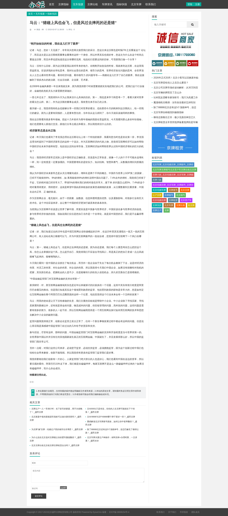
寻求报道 (184, 512)
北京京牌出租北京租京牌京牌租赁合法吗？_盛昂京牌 (55, 445)
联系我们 (150, 4)
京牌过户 (157, 210)
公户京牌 (157, 195)
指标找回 (52, 14)
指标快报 (121, 4)
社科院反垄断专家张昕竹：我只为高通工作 (176, 97)
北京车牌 (136, 4)
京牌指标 (63, 4)
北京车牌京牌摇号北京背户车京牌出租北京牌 (174, 169)
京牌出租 (92, 4)
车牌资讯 (107, 4)
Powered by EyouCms (91, 512)
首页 (51, 4)
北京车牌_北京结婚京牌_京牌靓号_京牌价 (173, 164)
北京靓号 (180, 195)
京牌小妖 (157, 180)
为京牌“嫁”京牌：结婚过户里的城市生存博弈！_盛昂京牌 (57, 429)
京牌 (166, 210)
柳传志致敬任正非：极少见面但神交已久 (174, 117)
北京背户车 (186, 200)
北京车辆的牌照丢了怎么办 (167, 92)
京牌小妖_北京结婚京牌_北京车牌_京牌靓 (173, 174)
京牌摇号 (173, 190)
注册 (197, 4)
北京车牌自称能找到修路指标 (169, 112)
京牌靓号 (168, 195)
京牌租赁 (173, 200)
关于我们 (172, 512)
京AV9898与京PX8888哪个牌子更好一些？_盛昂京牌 (111, 417)
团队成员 (195, 512)
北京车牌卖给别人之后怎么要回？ (171, 82)
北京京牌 (185, 190)
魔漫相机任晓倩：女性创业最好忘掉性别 (174, 102)
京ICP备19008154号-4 (119, 512)
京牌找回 (157, 205)
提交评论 (38, 496)
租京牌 (191, 205)
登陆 (190, 4)
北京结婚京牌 (159, 200)
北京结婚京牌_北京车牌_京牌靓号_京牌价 (173, 185)
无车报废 (78, 4)
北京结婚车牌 (159, 190)
